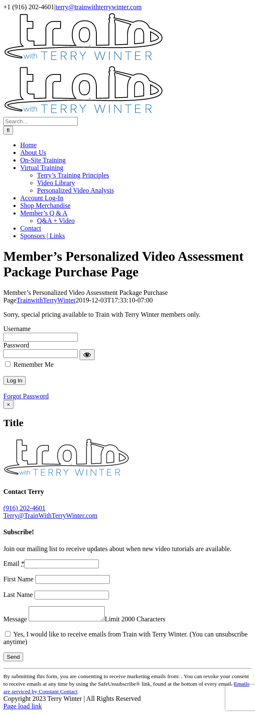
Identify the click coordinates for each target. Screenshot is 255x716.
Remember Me (29, 364)
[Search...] (40, 121)
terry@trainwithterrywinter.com (98, 7)
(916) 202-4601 (24, 508)
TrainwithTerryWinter (46, 300)
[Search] (8, 130)
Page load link (22, 708)
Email (13, 563)
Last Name (19, 594)
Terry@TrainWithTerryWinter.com (50, 515)
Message (16, 621)
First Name (19, 579)
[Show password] (87, 354)
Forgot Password (26, 396)
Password (16, 345)
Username (17, 328)
